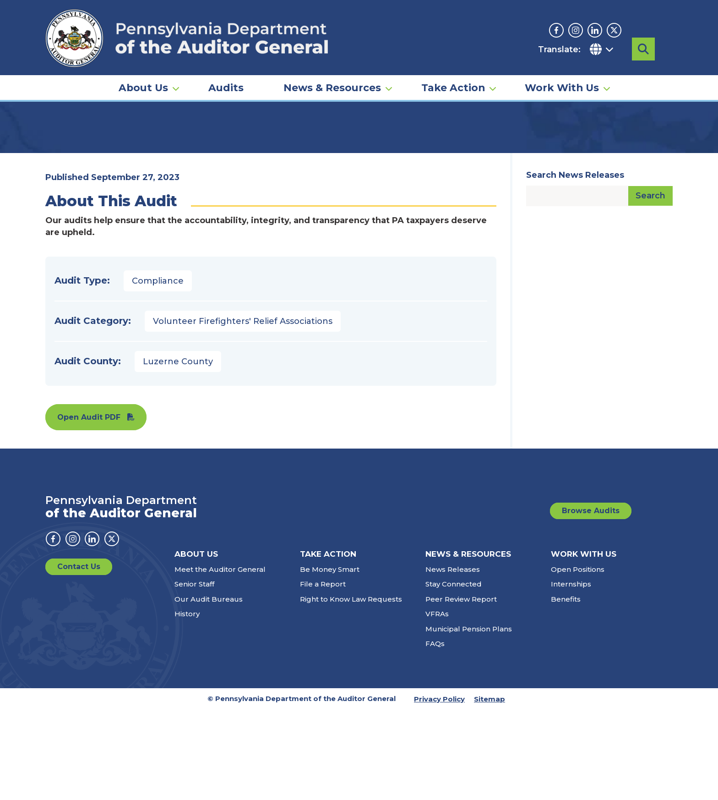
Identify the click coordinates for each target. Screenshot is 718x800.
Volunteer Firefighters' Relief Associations (242, 411)
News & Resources (332, 76)
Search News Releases (575, 265)
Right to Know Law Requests (351, 689)
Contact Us (78, 656)
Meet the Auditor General (220, 659)
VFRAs (437, 704)
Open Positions (577, 659)
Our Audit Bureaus (208, 689)
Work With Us (562, 76)
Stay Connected (453, 674)
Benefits (566, 689)
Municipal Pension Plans (468, 719)
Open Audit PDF (88, 507)
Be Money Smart (329, 659)
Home (58, 140)
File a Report (323, 674)
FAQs (435, 733)
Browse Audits (591, 601)
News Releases (452, 659)
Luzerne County (178, 452)
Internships (571, 674)
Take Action (453, 76)
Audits (226, 76)
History (187, 704)
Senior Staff (194, 674)
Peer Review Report (461, 689)
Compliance (158, 371)
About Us (143, 76)
